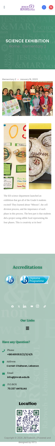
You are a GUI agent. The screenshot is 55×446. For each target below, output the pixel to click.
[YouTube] (31, 306)
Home (14, 46)
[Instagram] (37, 306)
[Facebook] (11, 306)
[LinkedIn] (24, 306)
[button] (27, 328)
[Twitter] (18, 306)
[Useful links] (44, 306)
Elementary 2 (34, 46)
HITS (34, 442)
